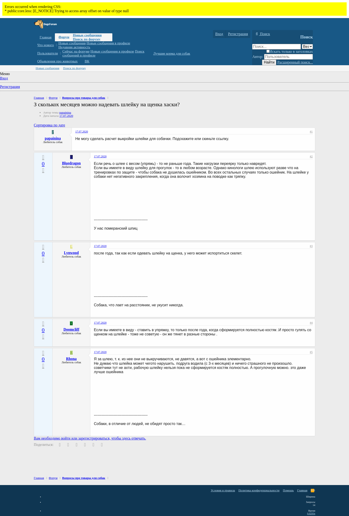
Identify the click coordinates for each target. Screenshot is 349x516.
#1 (311, 131)
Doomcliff (71, 329)
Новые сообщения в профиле (108, 43)
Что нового (45, 45)
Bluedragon (71, 163)
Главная (45, 37)
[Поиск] (262, 34)
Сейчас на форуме (76, 51)
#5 (311, 352)
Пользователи (47, 53)
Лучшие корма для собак (171, 53)
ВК (87, 61)
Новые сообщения (87, 35)
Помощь (288, 490)
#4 (311, 322)
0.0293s (311, 513)
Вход (4, 78)
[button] (56, 45)
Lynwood (71, 253)
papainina (65, 112)
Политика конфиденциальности (258, 490)
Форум (63, 37)
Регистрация (10, 87)
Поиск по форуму (86, 39)
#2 (311, 156)
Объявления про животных (57, 61)
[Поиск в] (307, 46)
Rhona (71, 359)
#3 (311, 246)
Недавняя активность (74, 47)
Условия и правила (223, 490)
